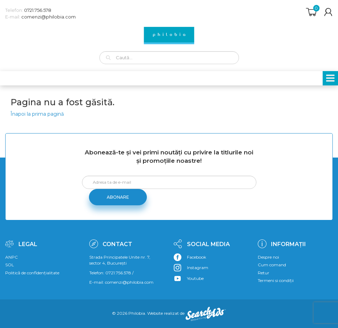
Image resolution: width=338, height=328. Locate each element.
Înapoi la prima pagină (37, 114)
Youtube (195, 278)
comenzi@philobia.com (48, 17)
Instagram (197, 267)
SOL (9, 264)
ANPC (11, 257)
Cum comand (272, 264)
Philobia (136, 313)
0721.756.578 (37, 10)
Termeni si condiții (276, 280)
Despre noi (268, 257)
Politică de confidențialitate (32, 272)
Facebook (196, 257)
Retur (263, 272)
